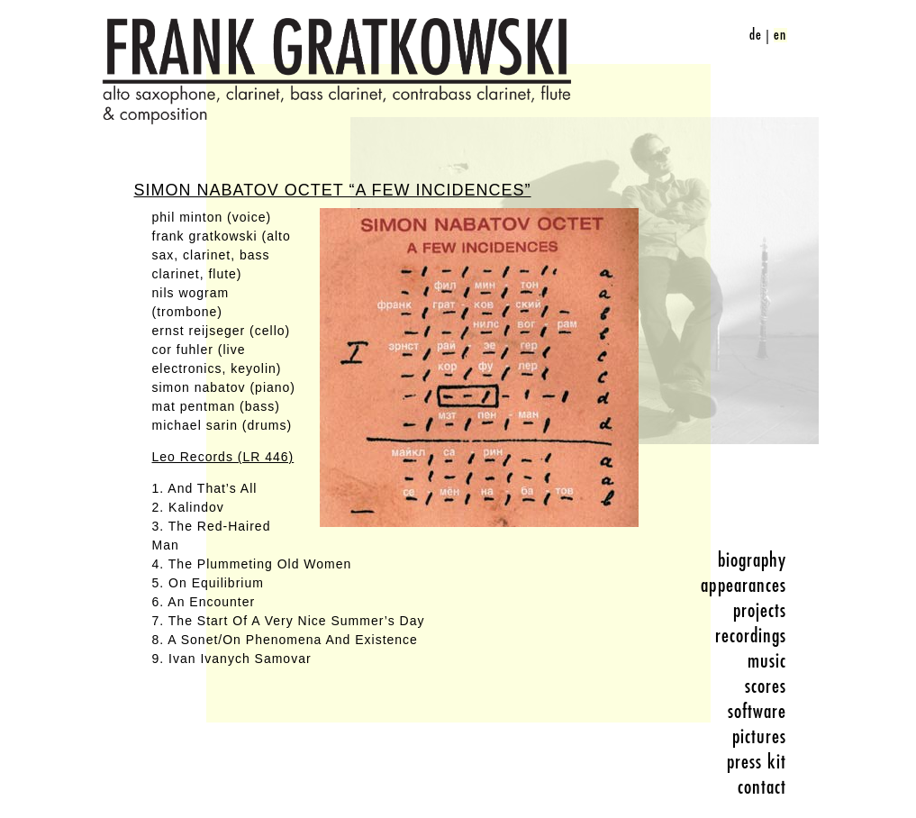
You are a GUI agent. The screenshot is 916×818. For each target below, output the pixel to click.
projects (760, 611)
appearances (743, 585)
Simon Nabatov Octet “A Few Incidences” (332, 190)
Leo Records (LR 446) (223, 457)
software (757, 712)
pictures (759, 737)
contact (762, 787)
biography (752, 560)
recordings (751, 636)
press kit (757, 762)
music (767, 661)
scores (766, 686)
